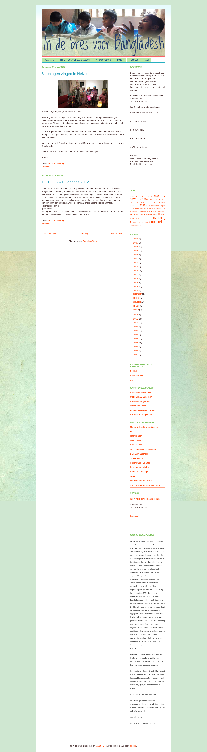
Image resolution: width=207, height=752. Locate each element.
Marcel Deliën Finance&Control (144, 427)
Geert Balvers (136, 440)
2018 (152, 202)
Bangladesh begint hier (140, 392)
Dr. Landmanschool (139, 454)
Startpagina (49, 60)
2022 (137, 206)
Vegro (133, 476)
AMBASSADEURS (103, 60)
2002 (138, 196)
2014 (132, 203)
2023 (142, 205)
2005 (156, 196)
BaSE (132, 380)
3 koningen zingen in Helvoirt (66, 74)
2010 (145, 199)
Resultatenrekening (139, 222)
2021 (132, 206)
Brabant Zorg (136, 445)
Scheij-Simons (136, 458)
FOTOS (120, 60)
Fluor (132, 431)
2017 (147, 203)
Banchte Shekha (137, 376)
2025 (149, 208)
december (137, 294)
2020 (163, 203)
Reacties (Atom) (90, 241)
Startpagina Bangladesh (141, 397)
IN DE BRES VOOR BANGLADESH (75, 60)
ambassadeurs (144, 211)
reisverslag (157, 218)
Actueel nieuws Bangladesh (142, 410)
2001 (132, 197)
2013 (50, 163)
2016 (142, 203)
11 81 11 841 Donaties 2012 (65, 182)
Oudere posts (116, 234)
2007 (133, 199)
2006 (163, 196)
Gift (163, 214)
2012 (50, 220)
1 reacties (46, 166)
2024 (132, 208)
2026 (136, 239)
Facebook (134, 516)
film (160, 214)
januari (136, 310)
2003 (144, 196)
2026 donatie (156, 209)
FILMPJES (133, 60)
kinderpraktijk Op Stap (140, 463)
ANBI (146, 60)
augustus (137, 302)
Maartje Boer (136, 436)
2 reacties (46, 224)
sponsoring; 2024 (136, 225)
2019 (158, 203)
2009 (139, 200)
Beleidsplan (161, 211)
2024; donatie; (140, 208)
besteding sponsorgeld (140, 214)
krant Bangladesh (138, 406)
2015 (138, 203)
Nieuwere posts (51, 234)
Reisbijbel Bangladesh (140, 401)
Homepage (84, 234)
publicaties (134, 218)
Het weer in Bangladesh (141, 415)
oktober (136, 298)
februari (136, 306)
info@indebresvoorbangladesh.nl (145, 499)
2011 (151, 199)
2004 (150, 196)
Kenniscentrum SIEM (139, 467)
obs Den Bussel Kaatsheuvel (143, 449)
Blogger (132, 746)
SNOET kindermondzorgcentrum (145, 485)
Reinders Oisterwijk (139, 472)
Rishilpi (133, 371)
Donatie (154, 214)
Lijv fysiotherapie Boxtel (141, 480)
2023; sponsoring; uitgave (155, 206)
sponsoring (59, 163)
